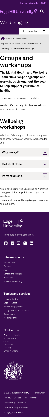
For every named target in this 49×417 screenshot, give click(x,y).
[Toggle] (45, 152)
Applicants (8, 277)
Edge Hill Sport (10, 303)
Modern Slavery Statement (16, 407)
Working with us (10, 318)
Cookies (17, 397)
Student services (31, 43)
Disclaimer (40, 393)
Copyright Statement (13, 412)
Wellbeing (5, 48)
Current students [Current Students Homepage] (29, 3)
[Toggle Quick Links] (26, 23)
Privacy (7, 397)
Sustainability (9, 314)
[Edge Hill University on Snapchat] (25, 245)
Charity (33, 397)
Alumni (6, 270)
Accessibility (9, 402)
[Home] (18, 12)
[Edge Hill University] (13, 227)
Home (8, 38)
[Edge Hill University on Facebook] (6, 245)
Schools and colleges (13, 274)
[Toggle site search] (41, 11)
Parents (7, 266)
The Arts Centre (11, 299)
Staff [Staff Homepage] (43, 3)
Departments (21, 38)
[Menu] (46, 11)
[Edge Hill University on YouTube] (19, 245)
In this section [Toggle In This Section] (34, 31)
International (9, 262)
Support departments (10, 43)
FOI (25, 397)
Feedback (22, 402)
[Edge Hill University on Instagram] (12, 245)
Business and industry (13, 281)
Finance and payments (13, 306)
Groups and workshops (23, 48)
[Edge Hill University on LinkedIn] (31, 245)
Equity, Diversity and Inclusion (16, 310)
